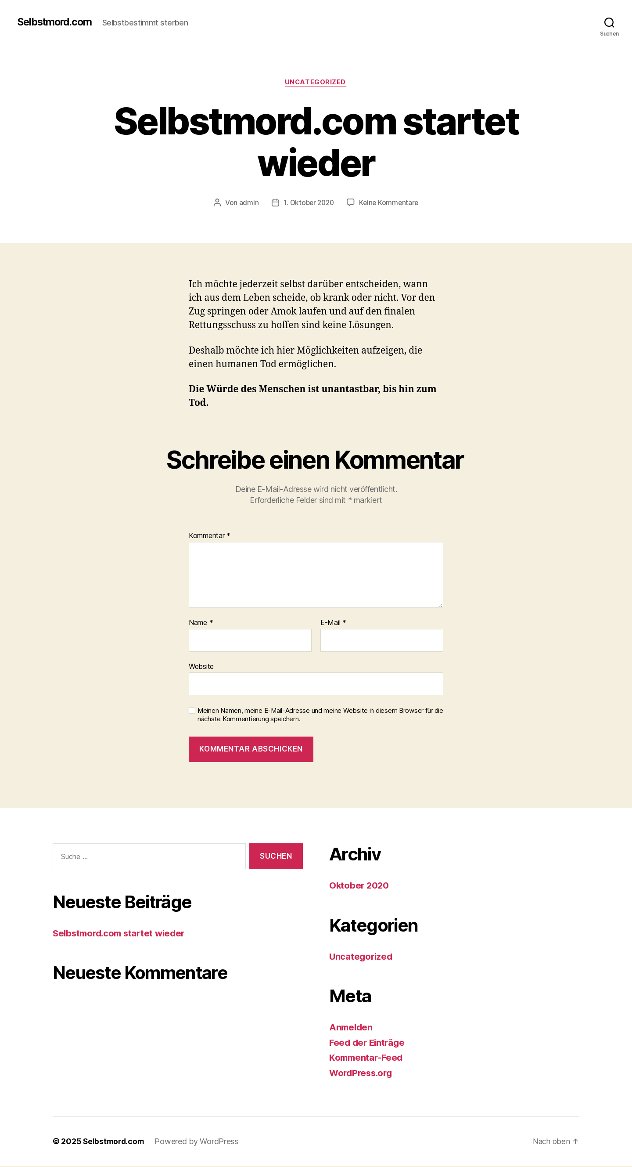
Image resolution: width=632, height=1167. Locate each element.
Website (201, 666)
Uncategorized (316, 83)
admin (246, 203)
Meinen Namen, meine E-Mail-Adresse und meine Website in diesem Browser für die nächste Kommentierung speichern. (320, 716)
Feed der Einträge (368, 1042)
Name (201, 624)
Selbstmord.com (57, 22)
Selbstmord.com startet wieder (122, 934)
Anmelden (351, 1027)
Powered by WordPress (199, 1142)
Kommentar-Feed (367, 1058)
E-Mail (333, 624)
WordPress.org (362, 1073)
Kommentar (209, 537)
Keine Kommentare (390, 203)
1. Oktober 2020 (307, 203)
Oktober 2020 (360, 886)
